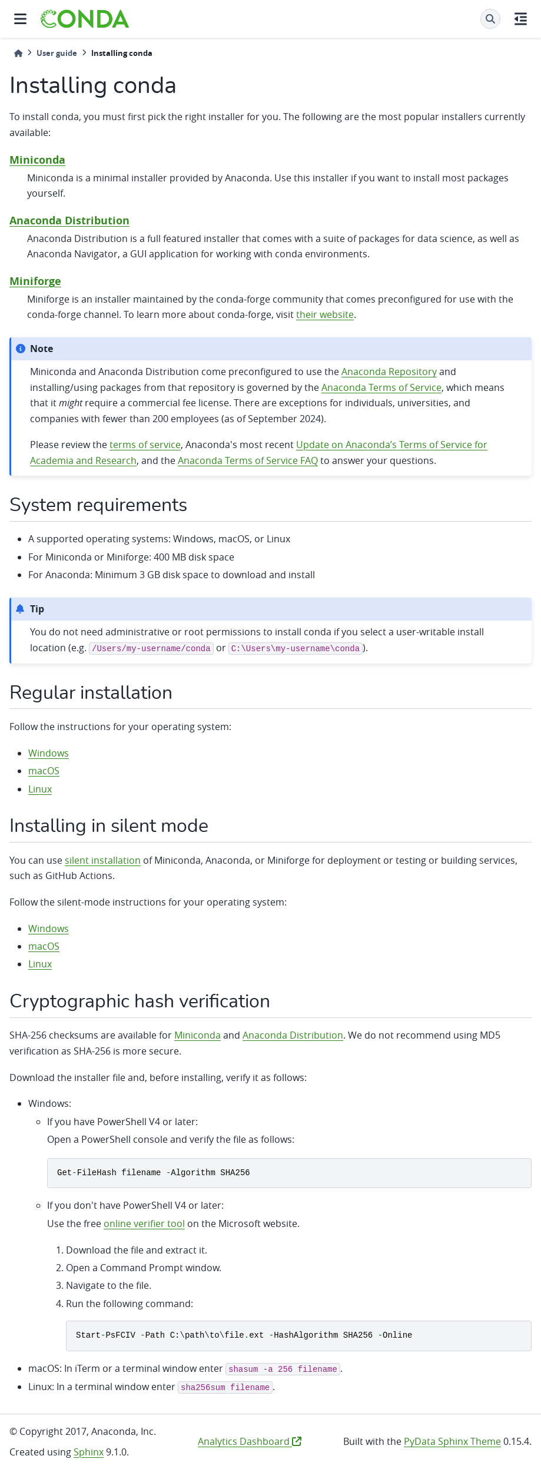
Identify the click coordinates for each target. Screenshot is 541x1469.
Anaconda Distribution (69, 220)
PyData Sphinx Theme (452, 1441)
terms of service (145, 444)
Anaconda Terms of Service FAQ (248, 460)
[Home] (18, 53)
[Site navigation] (20, 19)
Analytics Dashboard (249, 1441)
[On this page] (521, 19)
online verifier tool (144, 1223)
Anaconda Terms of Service (381, 387)
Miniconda (37, 159)
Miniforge (35, 281)
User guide (56, 53)
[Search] (490, 19)
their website (325, 314)
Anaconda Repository (389, 371)
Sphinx (89, 1451)
